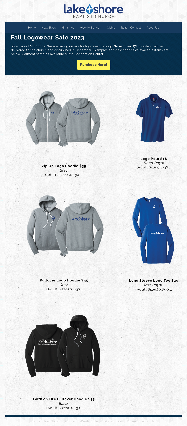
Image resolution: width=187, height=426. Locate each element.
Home (32, 27)
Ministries (68, 27)
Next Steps (49, 27)
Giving (111, 27)
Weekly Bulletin (90, 27)
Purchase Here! (93, 64)
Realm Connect (131, 27)
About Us (153, 27)
